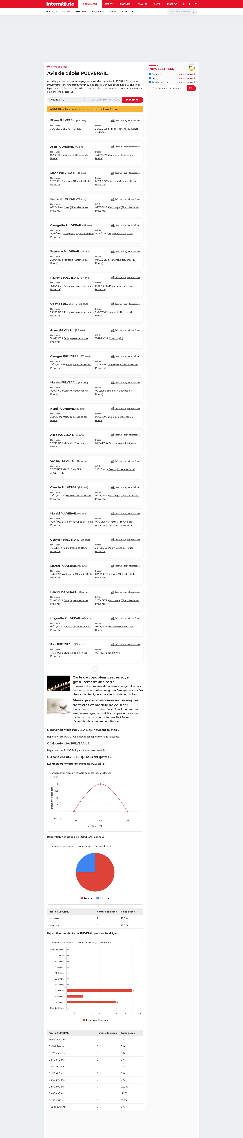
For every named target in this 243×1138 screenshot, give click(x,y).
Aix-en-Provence (119, 128)
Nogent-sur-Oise (117, 233)
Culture (125, 4)
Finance (142, 4)
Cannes (113, 443)
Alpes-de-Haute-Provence (117, 525)
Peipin (112, 286)
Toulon (111, 652)
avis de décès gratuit (84, 109)
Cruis (66, 207)
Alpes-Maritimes (127, 443)
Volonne (68, 181)
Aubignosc (69, 233)
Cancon (112, 469)
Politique (51, 12)
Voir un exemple (187, 74)
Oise (130, 233)
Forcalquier (114, 364)
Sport (109, 4)
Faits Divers (81, 12)
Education (98, 12)
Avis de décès (60, 66)
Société (66, 12)
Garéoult (113, 338)
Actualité (155, 74)
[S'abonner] (172, 88)
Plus (172, 4)
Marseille (69, 155)
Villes (124, 12)
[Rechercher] (182, 12)
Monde (112, 12)
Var (120, 338)
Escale (69, 364)
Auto (157, 4)
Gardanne (68, 390)
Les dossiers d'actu (160, 82)
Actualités (90, 4)
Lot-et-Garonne (126, 469)
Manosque (114, 207)
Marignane (115, 259)
